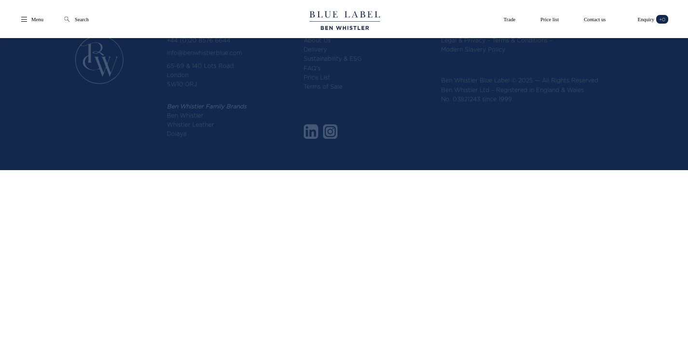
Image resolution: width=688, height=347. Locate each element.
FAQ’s (312, 68)
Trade (509, 19)
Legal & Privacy (463, 40)
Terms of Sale (323, 86)
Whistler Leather (190, 124)
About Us (317, 40)
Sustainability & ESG (333, 58)
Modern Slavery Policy (473, 49)
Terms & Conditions (520, 40)
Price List (317, 77)
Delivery (315, 49)
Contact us (595, 19)
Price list (549, 19)
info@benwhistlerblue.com (204, 52)
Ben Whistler (185, 115)
